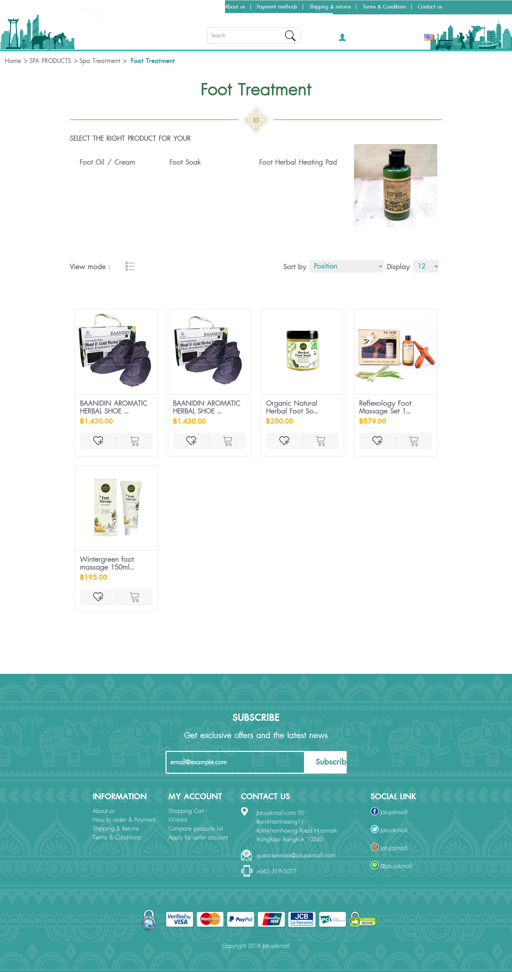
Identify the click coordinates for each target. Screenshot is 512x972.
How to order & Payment (124, 820)
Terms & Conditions (384, 7)
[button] (352, 38)
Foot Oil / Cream (107, 162)
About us (235, 7)
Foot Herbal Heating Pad (298, 162)
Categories (92, 41)
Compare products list (195, 829)
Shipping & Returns (116, 829)
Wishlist (177, 820)
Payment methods (277, 7)
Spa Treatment (99, 61)
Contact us (430, 7)
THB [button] (411, 39)
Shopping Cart (186, 811)
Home (13, 61)
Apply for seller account (198, 837)
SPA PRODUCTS (50, 61)
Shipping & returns (330, 7)
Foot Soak (185, 162)
